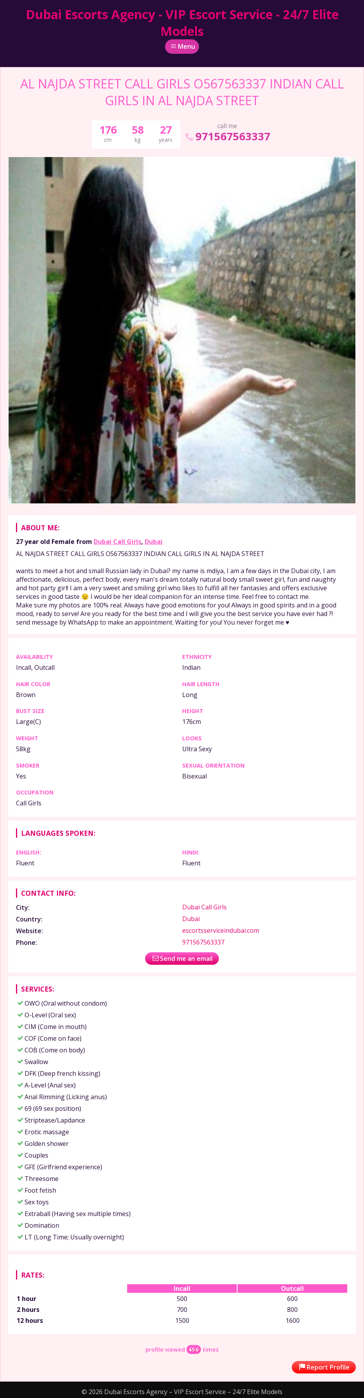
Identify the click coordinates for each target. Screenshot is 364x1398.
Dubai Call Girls (117, 541)
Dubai (154, 541)
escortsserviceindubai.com (220, 930)
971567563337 (227, 136)
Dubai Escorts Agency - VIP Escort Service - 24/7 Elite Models (182, 22)
